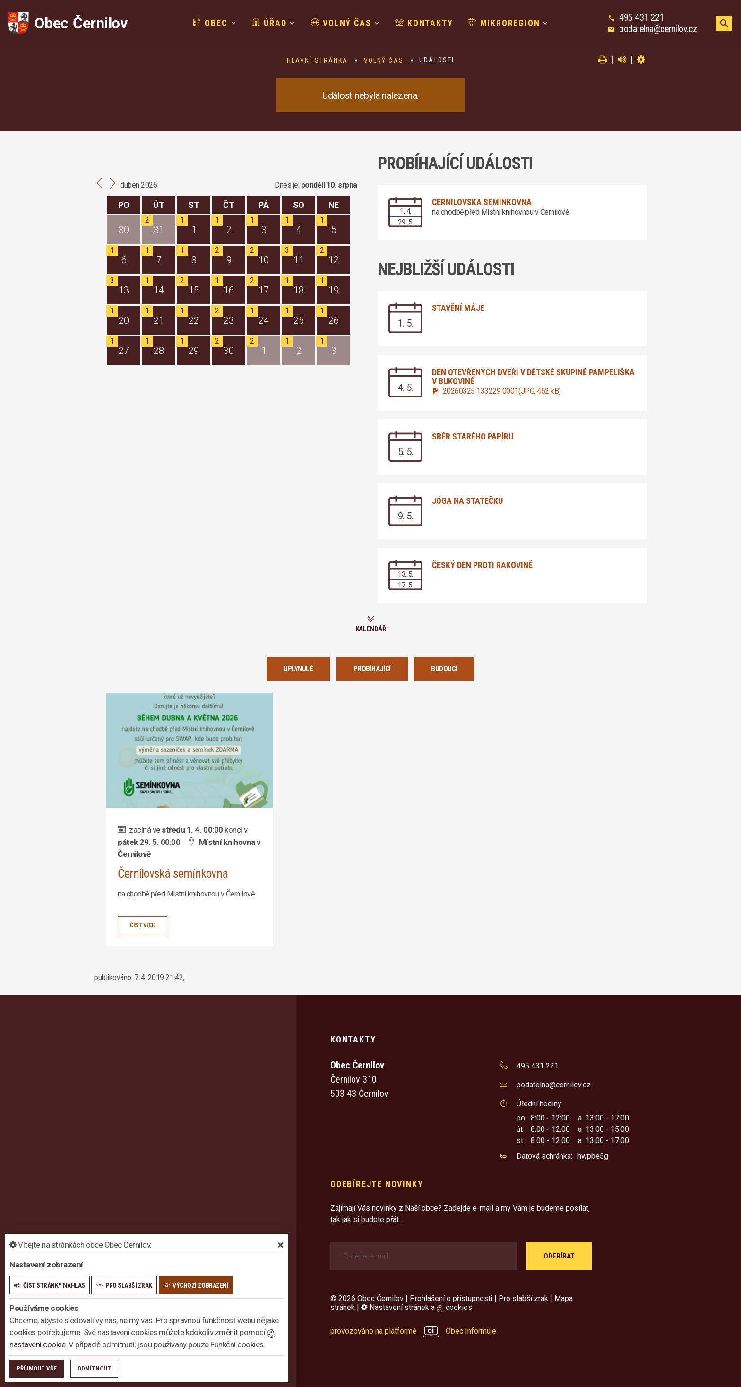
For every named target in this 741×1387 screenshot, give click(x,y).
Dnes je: (287, 185)
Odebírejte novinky (376, 1184)
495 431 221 (641, 17)
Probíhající (372, 668)
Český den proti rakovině (482, 565)
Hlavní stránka (317, 60)
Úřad (269, 23)
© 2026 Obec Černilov (367, 1298)
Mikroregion (504, 23)
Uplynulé (298, 668)
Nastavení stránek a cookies (416, 1307)
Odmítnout (94, 1368)
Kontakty (424, 23)
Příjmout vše (37, 1368)
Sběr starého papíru (472, 436)
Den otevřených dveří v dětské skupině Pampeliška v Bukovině (533, 376)
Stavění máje (458, 308)
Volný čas (341, 23)
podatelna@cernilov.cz (658, 28)
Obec (210, 23)
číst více (142, 924)
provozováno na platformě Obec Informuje (413, 1331)
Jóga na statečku (467, 501)
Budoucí (444, 668)
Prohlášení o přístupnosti (451, 1298)
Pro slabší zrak (523, 1298)
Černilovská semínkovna (482, 202)
